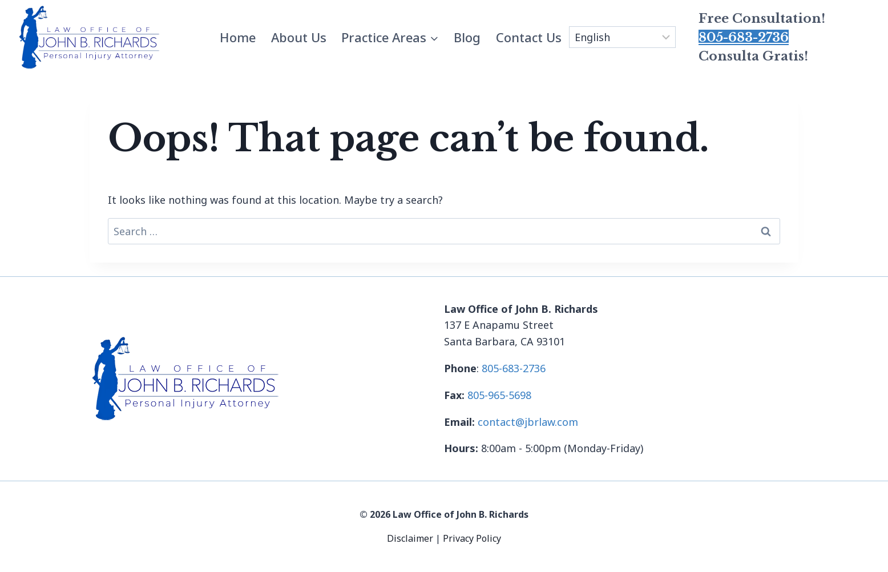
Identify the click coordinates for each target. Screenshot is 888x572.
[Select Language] (622, 37)
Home (238, 37)
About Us (298, 37)
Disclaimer (411, 538)
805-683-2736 (744, 37)
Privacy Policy (472, 538)
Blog (467, 37)
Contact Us (529, 37)
